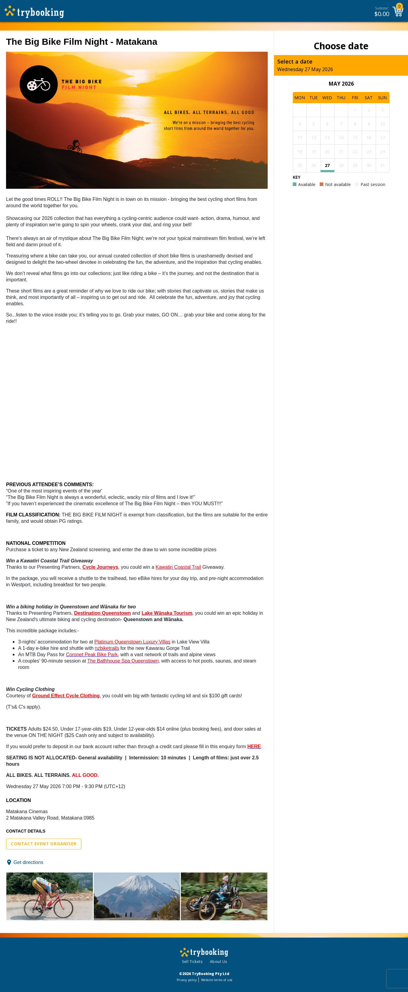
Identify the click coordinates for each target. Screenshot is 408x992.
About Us (218, 961)
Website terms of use (216, 980)
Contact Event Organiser (44, 843)
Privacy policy (187, 980)
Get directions (28, 862)
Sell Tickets (192, 961)
